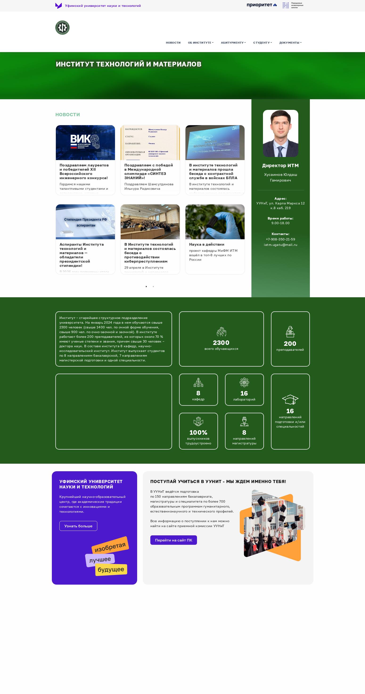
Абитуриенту (232, 43)
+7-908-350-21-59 (280, 240)
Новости (173, 43)
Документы (289, 43)
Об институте (199, 43)
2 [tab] (153, 287)
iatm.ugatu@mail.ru (280, 245)
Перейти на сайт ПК (173, 540)
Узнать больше (78, 526)
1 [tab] (146, 287)
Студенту (261, 43)
